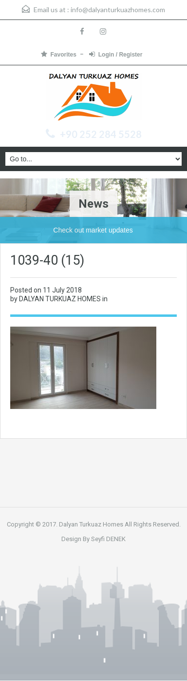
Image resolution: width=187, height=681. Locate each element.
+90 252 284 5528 (101, 134)
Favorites (58, 54)
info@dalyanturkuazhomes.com (118, 9)
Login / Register (116, 54)
